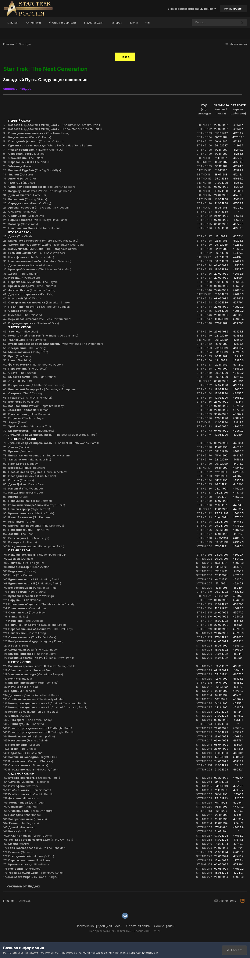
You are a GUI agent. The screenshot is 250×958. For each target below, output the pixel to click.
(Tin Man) (28, 410)
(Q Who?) (24, 298)
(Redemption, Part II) (37, 554)
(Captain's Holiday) (36, 405)
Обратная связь (138, 926)
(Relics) (20, 678)
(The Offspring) (25, 393)
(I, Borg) (18, 645)
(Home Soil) (27, 195)
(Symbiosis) (22, 211)
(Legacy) (23, 463)
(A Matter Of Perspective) (36, 385)
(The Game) (20, 575)
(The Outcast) (25, 620)
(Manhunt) (20, 310)
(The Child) (20, 236)
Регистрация (233, 8)
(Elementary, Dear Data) (46, 244)
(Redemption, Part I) (36, 546)
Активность (34, 22)
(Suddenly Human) (39, 455)
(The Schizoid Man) (31, 257)
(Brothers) (20, 451)
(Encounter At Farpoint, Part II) (55, 129)
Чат (147, 22)
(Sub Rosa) (20, 831)
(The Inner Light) (32, 653)
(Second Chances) (30, 761)
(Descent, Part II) (34, 777)
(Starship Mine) (31, 736)
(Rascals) (21, 690)
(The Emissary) (25, 315)
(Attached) (23, 806)
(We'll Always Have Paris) (37, 219)
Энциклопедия (93, 22)
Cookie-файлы (164, 926)
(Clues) (18, 496)
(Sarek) (17, 422)
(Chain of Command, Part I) (47, 703)
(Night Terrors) (29, 509)
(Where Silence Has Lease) (43, 240)
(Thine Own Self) (40, 839)
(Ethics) (18, 616)
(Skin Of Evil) (26, 215)
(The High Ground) (32, 376)
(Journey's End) (31, 856)
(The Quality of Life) (36, 699)
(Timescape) (28, 765)
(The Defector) (27, 368)
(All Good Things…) (33, 877)
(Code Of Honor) (29, 137)
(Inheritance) (24, 814)
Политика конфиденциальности (99, 926)
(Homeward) (22, 827)
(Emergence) (24, 868)
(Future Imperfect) (37, 472)
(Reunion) (26, 467)
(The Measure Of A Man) (39, 269)
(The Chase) (22, 748)
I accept (234, 950)
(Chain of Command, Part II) (47, 707)
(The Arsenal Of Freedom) (38, 207)
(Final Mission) (32, 476)
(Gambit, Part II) (30, 794)
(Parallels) (27, 819)
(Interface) (24, 786)
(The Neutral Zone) (34, 228)
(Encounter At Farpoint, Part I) (54, 125)
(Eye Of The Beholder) (36, 848)
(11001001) (22, 182)
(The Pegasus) (23, 823)
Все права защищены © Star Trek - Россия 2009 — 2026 (125, 931)
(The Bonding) (27, 348)
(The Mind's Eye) (28, 538)
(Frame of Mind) (28, 740)
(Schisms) (33, 682)
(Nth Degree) (29, 517)
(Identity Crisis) (31, 513)
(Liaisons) (28, 781)
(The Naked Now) (38, 133)
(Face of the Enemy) (30, 720)
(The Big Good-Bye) (34, 170)
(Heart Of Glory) (29, 203)
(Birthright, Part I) (40, 728)
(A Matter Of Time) (32, 587)
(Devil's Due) (25, 492)
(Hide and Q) (29, 162)
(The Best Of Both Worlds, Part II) (53, 443)
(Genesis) (20, 852)
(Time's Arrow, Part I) (41, 657)
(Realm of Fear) (30, 670)
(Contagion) (24, 277)
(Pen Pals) (30, 294)
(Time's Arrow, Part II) (41, 666)
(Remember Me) (29, 459)
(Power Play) (27, 612)
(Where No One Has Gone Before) (50, 145)
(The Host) (20, 533)
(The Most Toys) (26, 418)
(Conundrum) (27, 608)
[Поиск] (206, 22)
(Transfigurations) (31, 430)
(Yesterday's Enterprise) (42, 389)
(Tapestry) (26, 724)
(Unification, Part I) (34, 579)
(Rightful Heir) (33, 757)
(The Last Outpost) (36, 141)
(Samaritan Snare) (39, 302)
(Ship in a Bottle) (33, 711)
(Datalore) (20, 174)
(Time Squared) (32, 286)
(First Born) (29, 860)
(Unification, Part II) (34, 583)
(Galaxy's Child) (36, 505)
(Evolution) (23, 331)
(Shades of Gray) (33, 323)
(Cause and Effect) (37, 624)
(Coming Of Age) (27, 199)
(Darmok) (20, 558)
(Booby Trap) (28, 352)
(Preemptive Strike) (36, 872)
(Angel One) (22, 178)
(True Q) (23, 686)
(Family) (18, 447)
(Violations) (24, 600)
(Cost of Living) (27, 633)
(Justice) (26, 153)
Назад (125, 56)
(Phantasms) (24, 798)
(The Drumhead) (36, 525)
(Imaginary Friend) (35, 641)
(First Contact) (30, 500)
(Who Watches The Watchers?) (55, 343)
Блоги (134, 22)
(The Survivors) (27, 339)
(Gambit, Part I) (29, 790)
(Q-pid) (21, 521)
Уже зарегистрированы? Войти (192, 8)
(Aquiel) (19, 715)
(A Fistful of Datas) (34, 695)
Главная (12, 22)
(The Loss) (21, 480)
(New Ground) (27, 591)
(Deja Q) (20, 381)
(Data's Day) (26, 484)
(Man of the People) (35, 674)
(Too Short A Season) (41, 186)
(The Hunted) (22, 372)
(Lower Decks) (30, 835)
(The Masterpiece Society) (41, 604)
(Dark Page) (26, 802)
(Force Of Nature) (30, 810)
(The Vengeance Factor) (35, 364)
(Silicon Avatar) (29, 567)
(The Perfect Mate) (32, 637)
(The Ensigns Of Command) (43, 335)
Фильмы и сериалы (62, 22)
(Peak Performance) (39, 319)
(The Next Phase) (33, 649)
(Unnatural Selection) (39, 261)
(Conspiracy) (23, 224)
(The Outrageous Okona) (43, 248)
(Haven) (20, 166)
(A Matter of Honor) (30, 265)
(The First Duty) (40, 629)
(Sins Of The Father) (30, 397)
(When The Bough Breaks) (40, 191)
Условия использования (95, 952)
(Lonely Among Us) (35, 149)
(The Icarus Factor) (31, 290)
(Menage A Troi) (29, 426)
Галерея (116, 22)
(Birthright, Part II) (41, 732)
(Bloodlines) (28, 864)
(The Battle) (25, 158)
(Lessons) (24, 744)
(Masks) (18, 843)
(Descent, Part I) (33, 769)
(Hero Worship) (31, 596)
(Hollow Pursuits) (29, 414)
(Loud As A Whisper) (36, 252)
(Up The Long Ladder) (39, 306)
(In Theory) (22, 542)
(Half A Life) (28, 529)
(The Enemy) (20, 356)
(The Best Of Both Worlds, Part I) (52, 434)
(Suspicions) (25, 753)
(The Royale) (33, 282)
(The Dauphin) (23, 273)
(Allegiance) (23, 401)
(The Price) (19, 360)
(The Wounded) (25, 488)
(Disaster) (22, 571)
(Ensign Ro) (26, 563)
